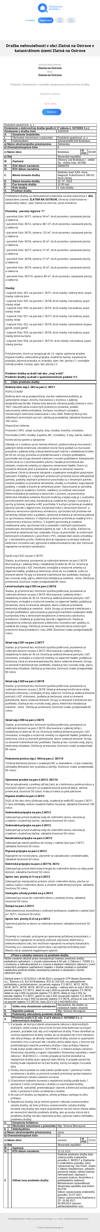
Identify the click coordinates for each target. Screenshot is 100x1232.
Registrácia (46, 20)
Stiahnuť (51, 112)
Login (60, 21)
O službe (30, 20)
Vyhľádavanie (71, 21)
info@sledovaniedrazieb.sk (76, 1219)
